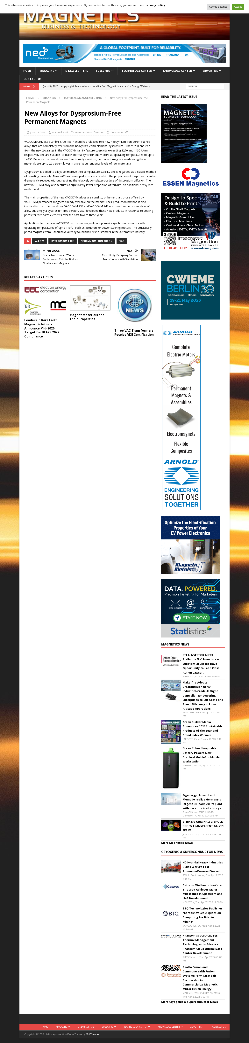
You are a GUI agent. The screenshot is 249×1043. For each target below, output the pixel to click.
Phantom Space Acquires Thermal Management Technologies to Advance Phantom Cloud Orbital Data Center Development (202, 944)
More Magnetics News (177, 843)
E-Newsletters (76, 71)
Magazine (46, 71)
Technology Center (137, 71)
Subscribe (103, 71)
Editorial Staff (60, 132)
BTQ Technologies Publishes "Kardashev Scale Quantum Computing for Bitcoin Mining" (203, 915)
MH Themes (92, 1034)
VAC (121, 241)
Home (27, 71)
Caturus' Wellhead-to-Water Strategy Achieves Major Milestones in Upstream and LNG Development (203, 891)
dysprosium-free (62, 241)
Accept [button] (238, 6)
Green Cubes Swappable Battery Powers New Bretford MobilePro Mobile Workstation (201, 754)
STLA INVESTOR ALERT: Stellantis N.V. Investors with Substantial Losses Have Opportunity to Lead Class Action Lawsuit (203, 663)
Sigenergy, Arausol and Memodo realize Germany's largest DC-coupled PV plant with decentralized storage (202, 801)
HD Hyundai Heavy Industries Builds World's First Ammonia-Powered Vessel (203, 867)
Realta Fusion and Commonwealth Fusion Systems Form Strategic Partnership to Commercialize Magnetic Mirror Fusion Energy (200, 978)
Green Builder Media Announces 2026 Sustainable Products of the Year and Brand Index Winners (203, 728)
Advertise (210, 71)
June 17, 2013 (38, 132)
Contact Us (32, 79)
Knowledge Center (177, 71)
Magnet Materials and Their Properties (86, 317)
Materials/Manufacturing (89, 132)
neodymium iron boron (96, 241)
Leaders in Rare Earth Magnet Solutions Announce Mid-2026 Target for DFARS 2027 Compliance (41, 328)
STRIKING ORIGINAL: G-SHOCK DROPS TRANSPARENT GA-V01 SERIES (203, 826)
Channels (49, 98)
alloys (39, 241)
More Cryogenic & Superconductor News (189, 1002)
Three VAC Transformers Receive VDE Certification (134, 332)
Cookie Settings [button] (218, 6)
